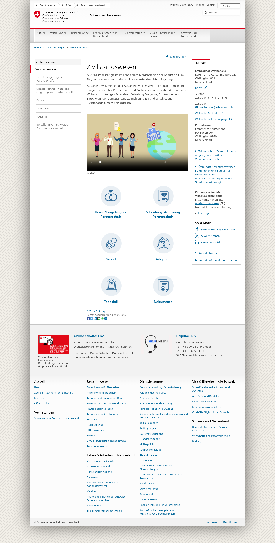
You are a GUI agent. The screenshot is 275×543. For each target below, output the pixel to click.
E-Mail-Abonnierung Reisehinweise (106, 441)
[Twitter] (92, 318)
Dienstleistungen (135, 36)
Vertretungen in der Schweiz (103, 461)
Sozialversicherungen (151, 433)
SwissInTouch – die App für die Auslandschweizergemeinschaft (157, 512)
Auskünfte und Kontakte (206, 396)
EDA (68, 5)
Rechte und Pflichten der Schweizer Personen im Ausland (106, 498)
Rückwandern (94, 477)
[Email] (105, 318)
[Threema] (99, 318)
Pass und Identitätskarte (153, 392)
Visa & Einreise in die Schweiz (163, 36)
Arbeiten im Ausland (98, 466)
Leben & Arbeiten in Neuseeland (106, 36)
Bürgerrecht (146, 494)
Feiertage (204, 213)
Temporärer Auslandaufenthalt (104, 511)
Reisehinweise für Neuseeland (103, 387)
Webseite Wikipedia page (213, 119)
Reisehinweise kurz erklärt (101, 392)
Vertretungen (58, 36)
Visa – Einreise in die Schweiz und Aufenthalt (211, 389)
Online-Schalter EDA (89, 336)
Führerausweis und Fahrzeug (156, 403)
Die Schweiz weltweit (93, 5)
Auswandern (94, 505)
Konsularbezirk (207, 252)
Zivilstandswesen (149, 499)
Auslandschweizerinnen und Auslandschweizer (103, 484)
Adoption (163, 259)
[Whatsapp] (102, 318)
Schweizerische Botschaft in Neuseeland (56, 418)
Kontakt (199, 62)
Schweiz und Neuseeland (194, 36)
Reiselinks (92, 435)
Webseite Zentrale (209, 113)
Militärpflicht (147, 444)
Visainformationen (207, 203)
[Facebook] (88, 318)
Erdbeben (92, 419)
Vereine (91, 491)
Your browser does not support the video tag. (137, 142)
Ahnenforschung (149, 455)
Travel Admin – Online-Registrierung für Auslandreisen (162, 476)
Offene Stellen (42, 403)
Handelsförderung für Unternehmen (160, 504)
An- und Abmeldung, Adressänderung (161, 387)
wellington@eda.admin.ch (216, 107)
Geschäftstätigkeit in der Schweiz (210, 412)
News (37, 387)
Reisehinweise (80, 36)
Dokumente (163, 302)
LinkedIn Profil (210, 242)
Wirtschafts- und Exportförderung (211, 436)
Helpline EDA (186, 336)
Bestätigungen (148, 428)
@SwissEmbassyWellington (218, 229)
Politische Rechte (149, 398)
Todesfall (111, 302)
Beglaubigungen (149, 423)
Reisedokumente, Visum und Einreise (107, 403)
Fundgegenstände (150, 439)
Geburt (110, 259)
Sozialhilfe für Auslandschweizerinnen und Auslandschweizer (164, 416)
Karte (201, 88)
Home (37, 47)
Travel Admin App (97, 446)
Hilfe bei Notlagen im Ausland (156, 408)
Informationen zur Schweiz (207, 407)
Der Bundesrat (48, 5)
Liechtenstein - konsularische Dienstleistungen (156, 467)
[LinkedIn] (95, 318)
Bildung (196, 441)
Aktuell (41, 36)
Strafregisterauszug (150, 449)
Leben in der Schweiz (204, 401)
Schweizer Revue (149, 488)
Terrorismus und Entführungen (104, 414)
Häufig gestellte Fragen (100, 408)
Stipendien (146, 460)
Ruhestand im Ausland (99, 471)
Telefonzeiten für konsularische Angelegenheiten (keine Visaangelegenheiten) (216, 155)
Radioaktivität (95, 424)
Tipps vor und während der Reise (105, 398)
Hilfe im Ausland (96, 430)
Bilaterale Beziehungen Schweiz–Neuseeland (211, 429)
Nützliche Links (148, 483)
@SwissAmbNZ (210, 236)
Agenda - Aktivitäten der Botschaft (53, 392)
